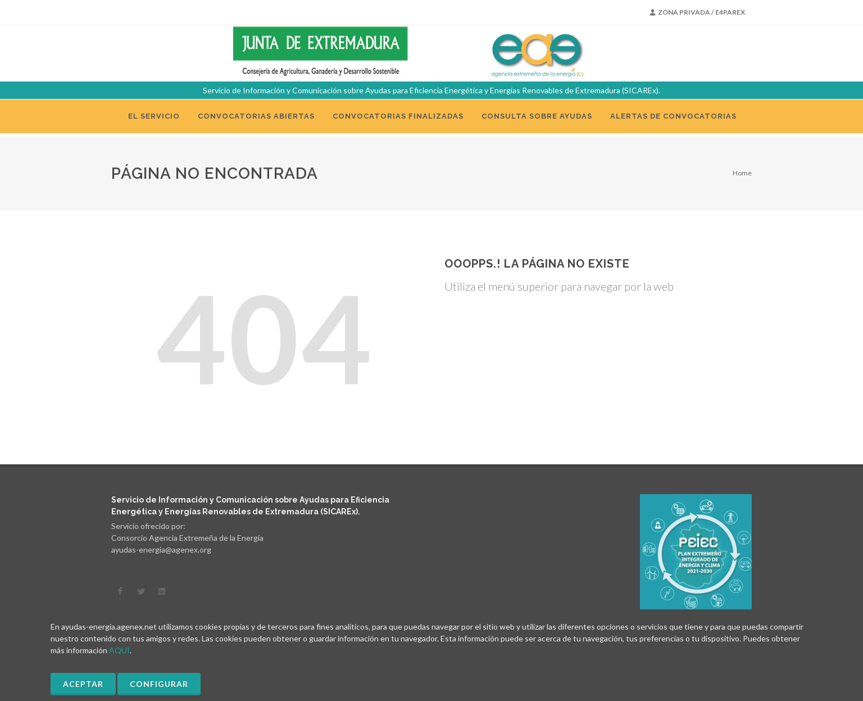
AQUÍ (119, 650)
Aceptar (83, 684)
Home (742, 173)
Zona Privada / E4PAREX (697, 12)
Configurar (159, 684)
